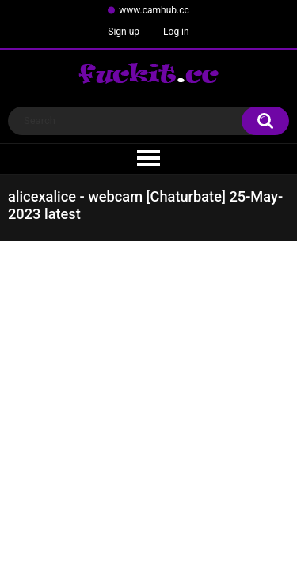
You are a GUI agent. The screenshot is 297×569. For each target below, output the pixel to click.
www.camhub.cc (154, 10)
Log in (176, 31)
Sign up (123, 31)
